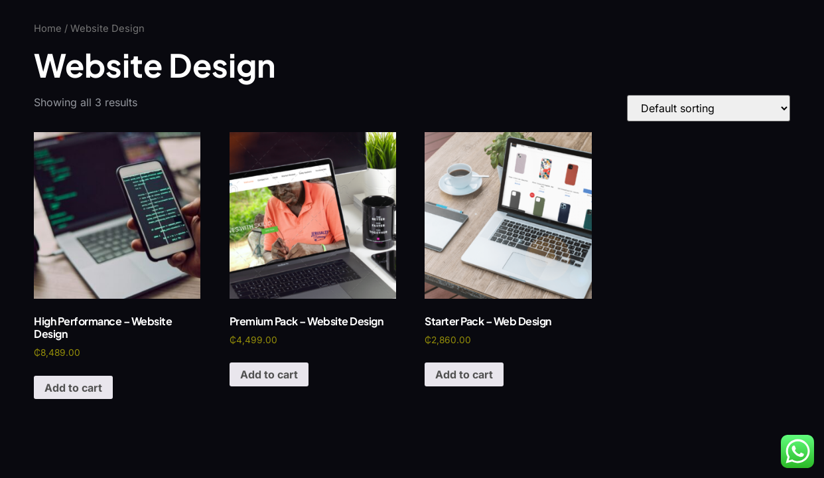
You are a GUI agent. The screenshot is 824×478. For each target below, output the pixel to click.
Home (48, 29)
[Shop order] (708, 108)
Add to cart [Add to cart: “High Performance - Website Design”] (73, 387)
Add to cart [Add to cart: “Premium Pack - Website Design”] (269, 374)
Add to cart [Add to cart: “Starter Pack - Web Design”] (464, 374)
